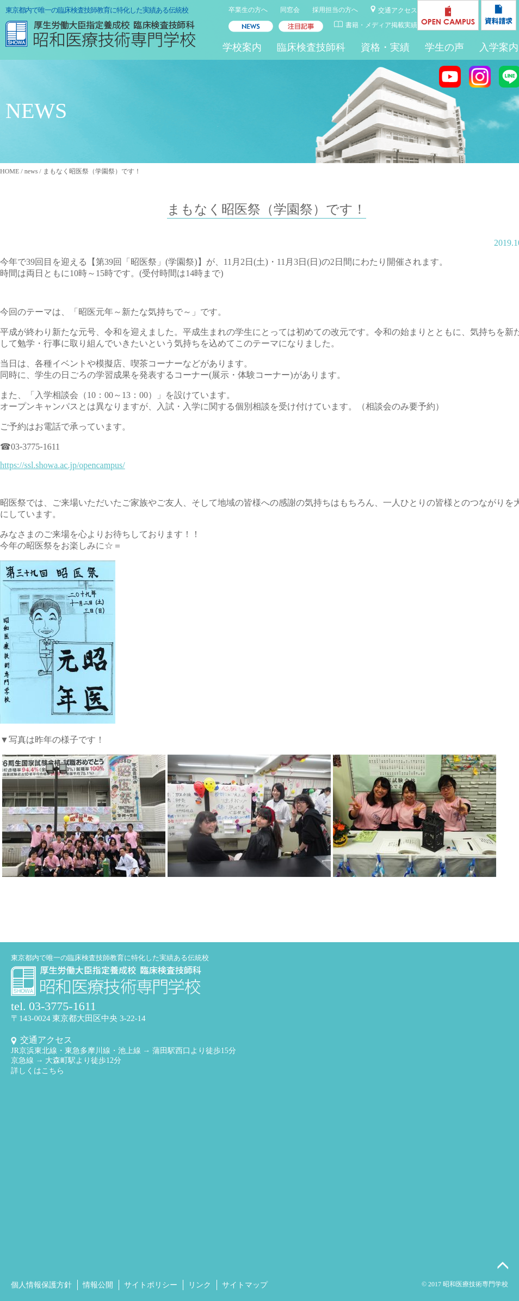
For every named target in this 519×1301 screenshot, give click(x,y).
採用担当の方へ (335, 10)
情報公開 (98, 1285)
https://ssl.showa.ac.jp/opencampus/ (62, 465)
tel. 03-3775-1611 (53, 1006)
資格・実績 (385, 47)
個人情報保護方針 (41, 1285)
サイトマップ (245, 1285)
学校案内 (242, 47)
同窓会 (290, 10)
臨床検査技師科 (311, 47)
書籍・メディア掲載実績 (381, 25)
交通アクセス (397, 10)
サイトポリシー (150, 1285)
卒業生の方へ (248, 10)
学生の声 (444, 47)
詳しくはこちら (37, 1071)
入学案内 (498, 47)
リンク (199, 1285)
